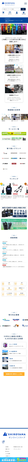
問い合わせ (7, 451)
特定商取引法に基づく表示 (18, 446)
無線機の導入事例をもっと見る (14, 374)
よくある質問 (7, 453)
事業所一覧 (7, 449)
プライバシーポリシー (17, 449)
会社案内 (6, 446)
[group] (14, 29)
